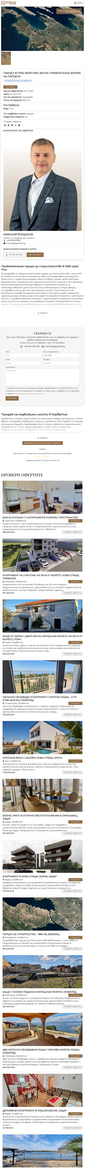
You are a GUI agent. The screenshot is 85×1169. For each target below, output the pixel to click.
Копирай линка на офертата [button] (18, 81)
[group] (42, 29)
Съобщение (11, 368)
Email (8, 360)
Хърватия (13, 105)
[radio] (37, 457)
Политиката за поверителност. (29, 394)
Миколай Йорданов (18, 234)
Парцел (30, 114)
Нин (11, 109)
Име (7, 352)
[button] (79, 3)
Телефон (46, 360)
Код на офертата (50, 352)
